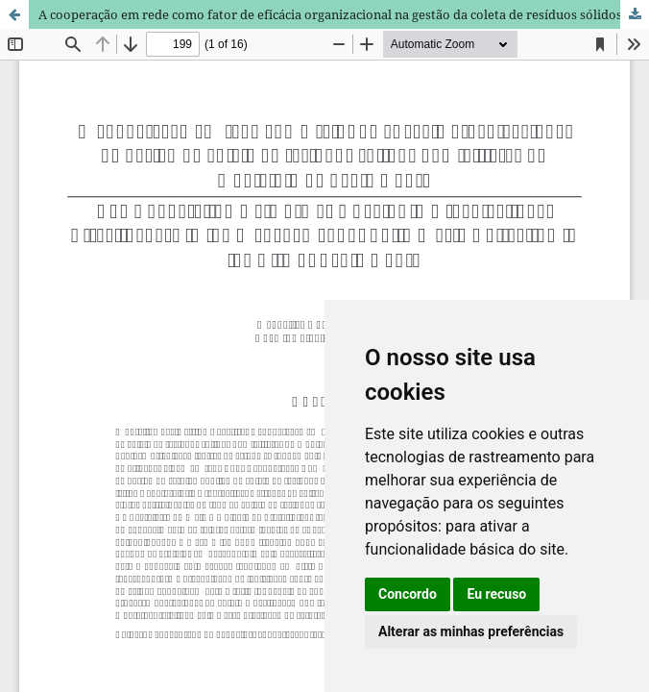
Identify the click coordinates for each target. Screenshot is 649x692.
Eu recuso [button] (496, 594)
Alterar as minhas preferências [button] (471, 631)
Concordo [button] (407, 594)
